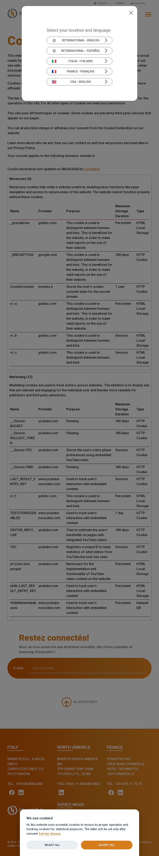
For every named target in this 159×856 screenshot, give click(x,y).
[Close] (131, 12)
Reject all (52, 844)
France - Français (73, 71)
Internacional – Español (76, 50)
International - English (75, 40)
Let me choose (50, 834)
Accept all (107, 844)
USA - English (71, 81)
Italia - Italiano (72, 61)
